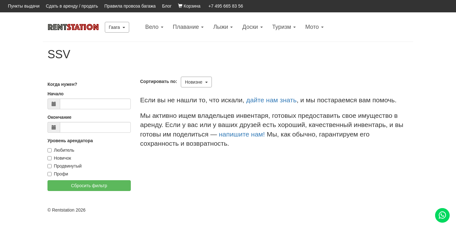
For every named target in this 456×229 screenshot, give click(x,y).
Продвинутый (65, 166)
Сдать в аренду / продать (72, 6)
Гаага (117, 27)
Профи (58, 173)
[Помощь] (442, 215)
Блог (167, 6)
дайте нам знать (271, 100)
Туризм (284, 27)
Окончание (59, 117)
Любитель (61, 150)
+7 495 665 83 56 (225, 6)
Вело (154, 27)
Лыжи (223, 27)
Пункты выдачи (24, 6)
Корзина (189, 6)
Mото (314, 27)
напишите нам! (242, 134)
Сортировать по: (160, 81)
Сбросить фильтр (89, 185)
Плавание (188, 27)
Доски (252, 27)
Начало (56, 93)
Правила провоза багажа (130, 6)
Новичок (59, 158)
